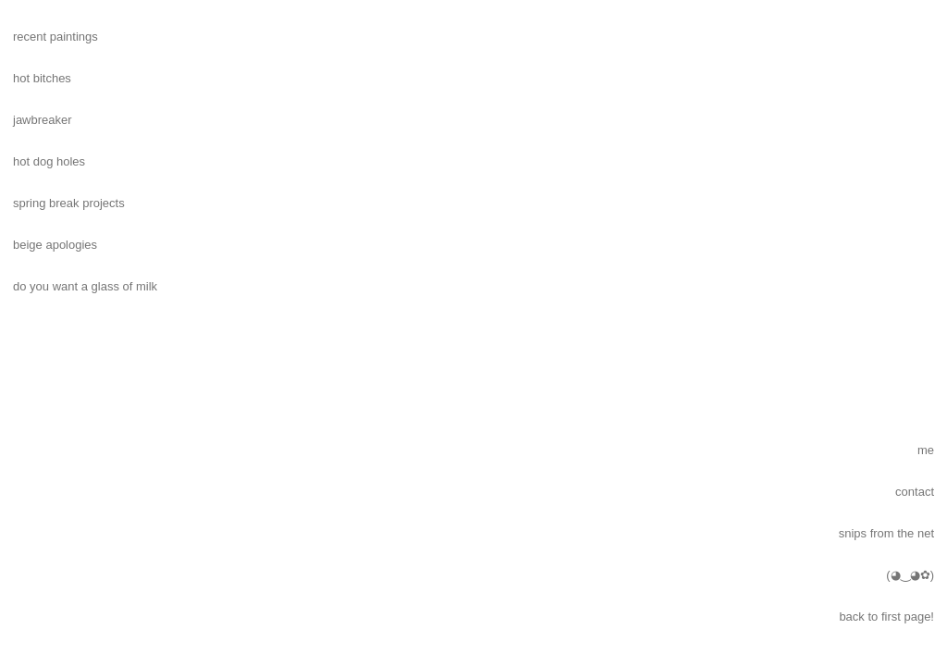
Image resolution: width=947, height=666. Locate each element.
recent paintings (55, 36)
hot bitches (42, 78)
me (925, 450)
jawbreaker (42, 120)
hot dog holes (49, 161)
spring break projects (69, 203)
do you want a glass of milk (85, 286)
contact (914, 492)
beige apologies (55, 245)
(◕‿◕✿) (910, 575)
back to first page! (886, 616)
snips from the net (886, 533)
